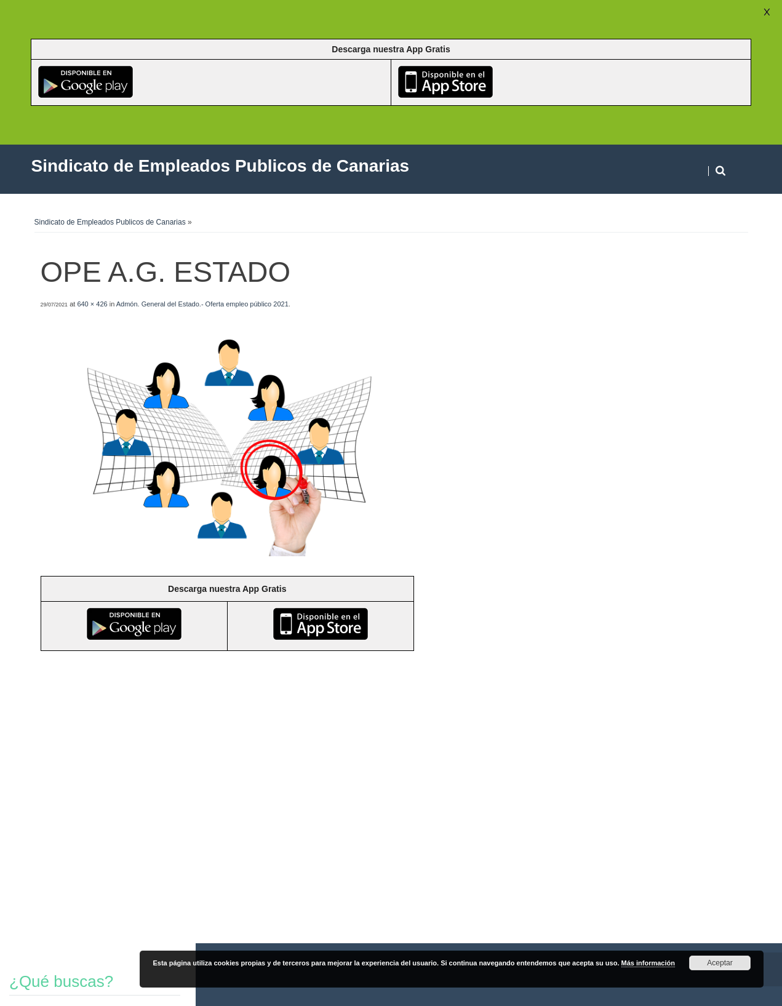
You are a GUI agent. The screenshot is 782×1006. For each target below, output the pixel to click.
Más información (648, 963)
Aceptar (719, 963)
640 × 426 (92, 304)
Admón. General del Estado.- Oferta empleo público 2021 (202, 304)
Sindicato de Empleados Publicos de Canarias (110, 222)
